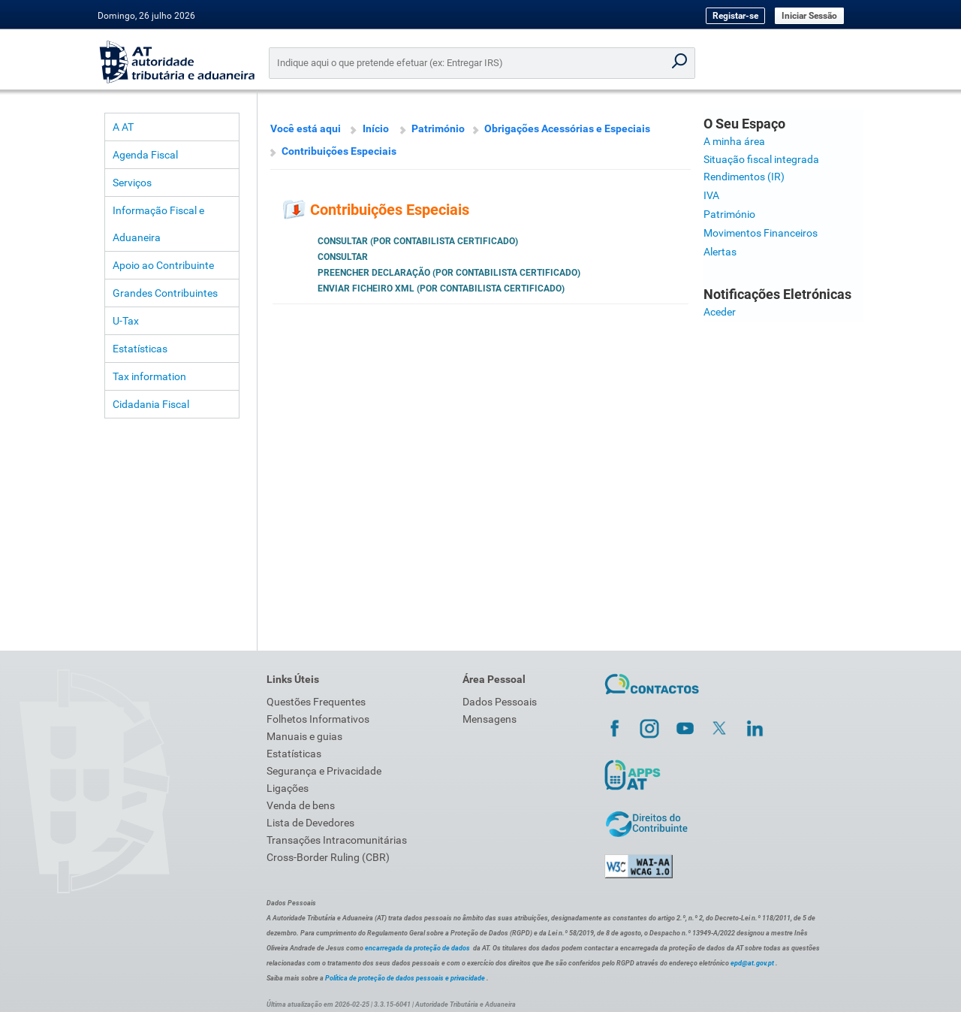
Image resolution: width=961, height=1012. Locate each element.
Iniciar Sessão (809, 16)
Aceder (719, 312)
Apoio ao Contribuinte (163, 265)
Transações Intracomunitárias (337, 840)
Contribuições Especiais (339, 151)
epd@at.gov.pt (752, 963)
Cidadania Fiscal (151, 404)
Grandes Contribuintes (165, 293)
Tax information (149, 376)
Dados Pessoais (499, 702)
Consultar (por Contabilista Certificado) (418, 241)
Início (376, 128)
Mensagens (489, 719)
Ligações (288, 788)
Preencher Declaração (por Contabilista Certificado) (449, 272)
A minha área (734, 141)
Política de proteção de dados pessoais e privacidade (405, 978)
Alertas (720, 252)
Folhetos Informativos (318, 719)
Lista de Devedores (310, 823)
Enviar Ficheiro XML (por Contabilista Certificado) (441, 288)
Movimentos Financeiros (760, 233)
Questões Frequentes (316, 702)
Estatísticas (140, 349)
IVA (711, 195)
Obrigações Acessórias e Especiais (567, 128)
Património (438, 128)
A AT (123, 127)
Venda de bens (301, 805)
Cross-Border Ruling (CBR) (328, 857)
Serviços (132, 183)
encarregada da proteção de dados (417, 948)
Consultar (343, 257)
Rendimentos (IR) (744, 177)
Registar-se (735, 16)
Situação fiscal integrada (761, 159)
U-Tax (126, 321)
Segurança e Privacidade (324, 771)
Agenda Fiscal (145, 155)
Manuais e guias (304, 736)
